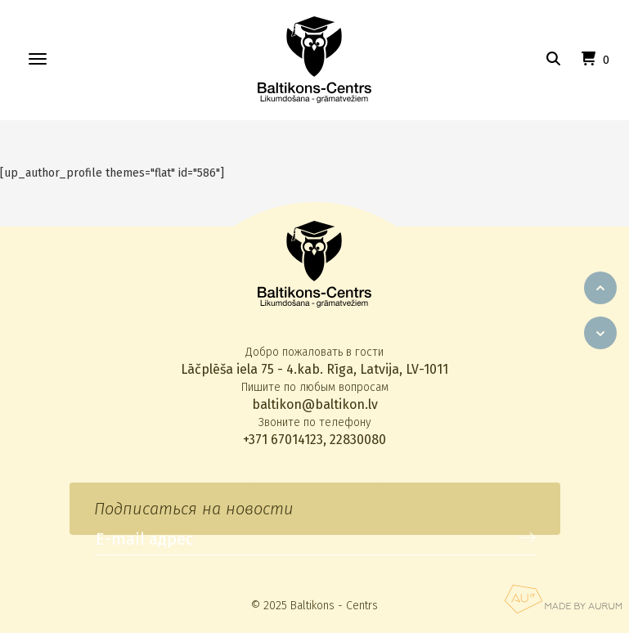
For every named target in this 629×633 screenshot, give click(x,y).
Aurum (563, 599)
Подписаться (527, 538)
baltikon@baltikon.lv (315, 404)
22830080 (358, 439)
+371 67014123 (283, 439)
